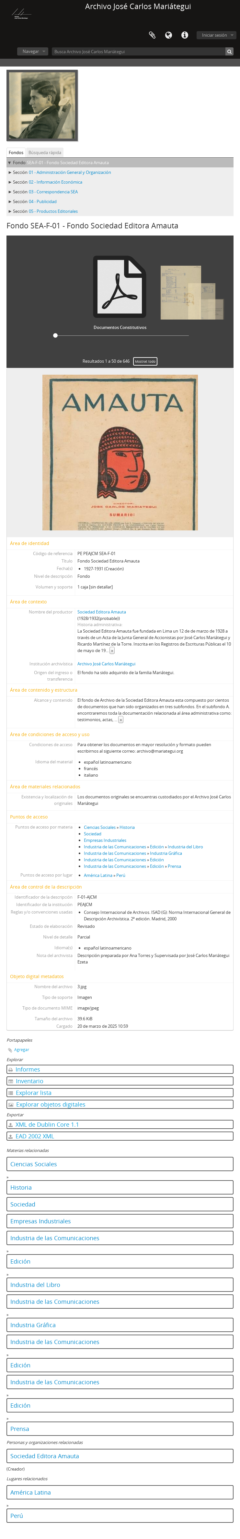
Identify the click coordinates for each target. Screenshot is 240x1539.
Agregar (21, 1049)
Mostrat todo (145, 361)
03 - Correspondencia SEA (53, 192)
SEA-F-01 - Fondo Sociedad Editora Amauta (68, 162)
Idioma (168, 35)
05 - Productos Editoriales (53, 211)
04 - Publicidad (43, 201)
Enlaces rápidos (185, 35)
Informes (24, 1069)
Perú (120, 875)
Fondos (16, 152)
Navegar (31, 51)
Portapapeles (152, 35)
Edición (157, 847)
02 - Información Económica (55, 182)
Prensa (174, 866)
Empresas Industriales (105, 840)
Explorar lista (29, 1093)
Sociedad (92, 834)
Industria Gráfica (166, 853)
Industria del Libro (185, 847)
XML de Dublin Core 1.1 (43, 1124)
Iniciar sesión (214, 35)
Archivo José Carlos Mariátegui (106, 664)
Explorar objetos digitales (47, 1104)
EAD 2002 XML (31, 1136)
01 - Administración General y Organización (70, 172)
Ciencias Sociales (100, 827)
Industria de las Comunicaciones (115, 847)
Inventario (25, 1081)
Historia (127, 827)
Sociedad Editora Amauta (101, 612)
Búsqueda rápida (45, 152)
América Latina (98, 875)
